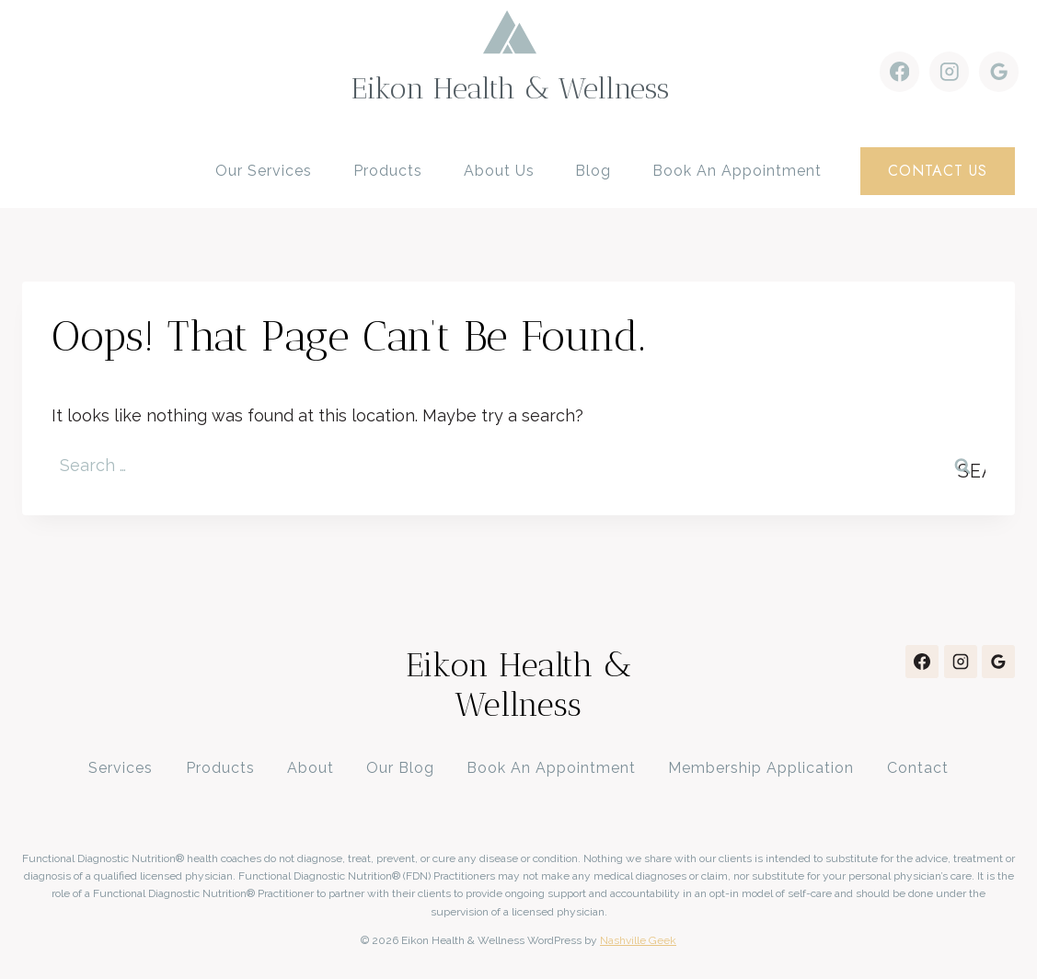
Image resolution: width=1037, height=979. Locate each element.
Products (387, 170)
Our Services (263, 170)
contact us (937, 170)
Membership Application (761, 768)
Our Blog (400, 768)
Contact (918, 768)
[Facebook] (899, 71)
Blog (593, 170)
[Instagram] (949, 71)
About (310, 768)
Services (120, 768)
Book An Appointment (551, 768)
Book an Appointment (737, 170)
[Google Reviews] (999, 71)
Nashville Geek (638, 940)
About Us (499, 170)
